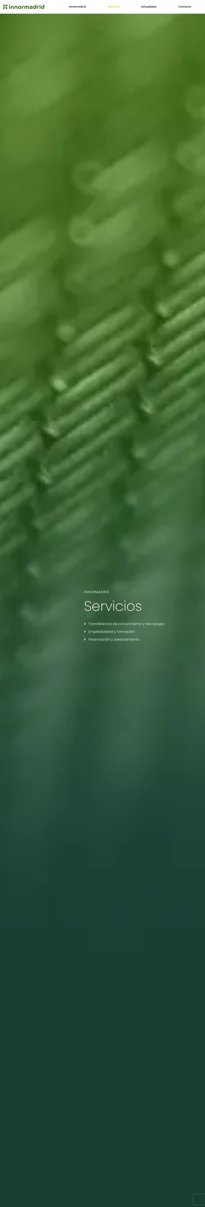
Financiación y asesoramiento (112, 639)
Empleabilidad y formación (109, 631)
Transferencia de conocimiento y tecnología (124, 623)
